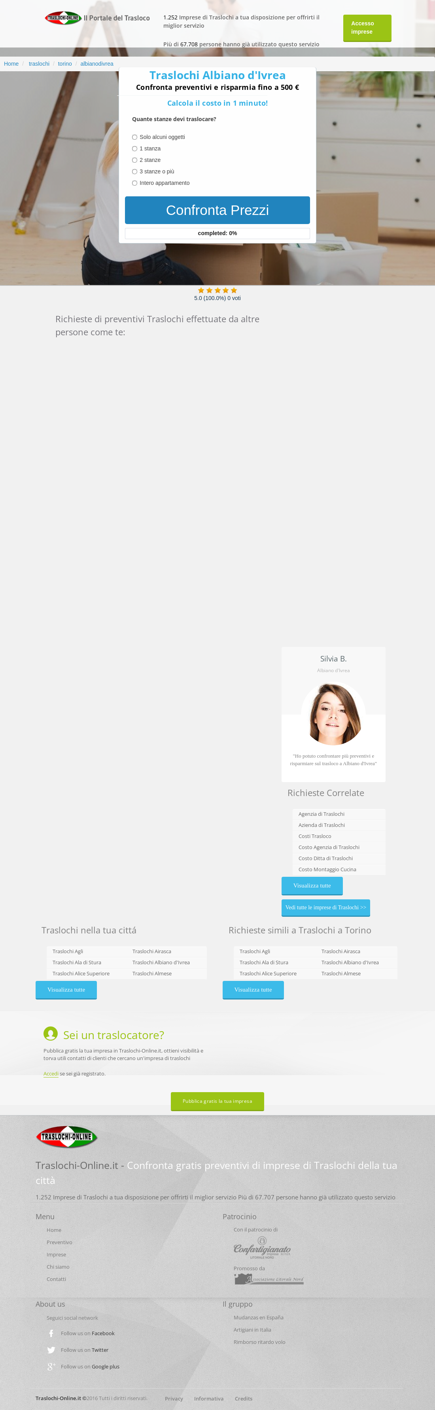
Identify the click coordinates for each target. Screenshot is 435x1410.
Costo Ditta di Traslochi (326, 858)
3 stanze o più (157, 171)
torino (65, 64)
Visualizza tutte (312, 885)
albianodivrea (96, 64)
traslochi (38, 64)
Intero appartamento (164, 183)
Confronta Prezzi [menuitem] (217, 210)
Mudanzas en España (259, 1317)
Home (11, 64)
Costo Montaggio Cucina (327, 869)
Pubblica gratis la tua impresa (217, 1101)
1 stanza (150, 148)
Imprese (56, 1254)
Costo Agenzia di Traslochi (329, 847)
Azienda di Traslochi (322, 825)
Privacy (174, 1398)
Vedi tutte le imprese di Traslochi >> (326, 907)
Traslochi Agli (68, 951)
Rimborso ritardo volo (260, 1341)
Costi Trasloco (315, 836)
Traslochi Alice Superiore (81, 973)
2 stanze (150, 160)
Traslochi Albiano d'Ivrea (161, 962)
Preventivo (59, 1242)
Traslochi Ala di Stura (77, 962)
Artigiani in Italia (252, 1329)
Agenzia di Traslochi (321, 813)
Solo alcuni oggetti (162, 137)
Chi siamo (58, 1266)
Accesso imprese (362, 27)
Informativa (209, 1398)
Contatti (56, 1279)
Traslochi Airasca (151, 951)
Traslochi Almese (152, 973)
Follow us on (88, 1333)
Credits (243, 1398)
